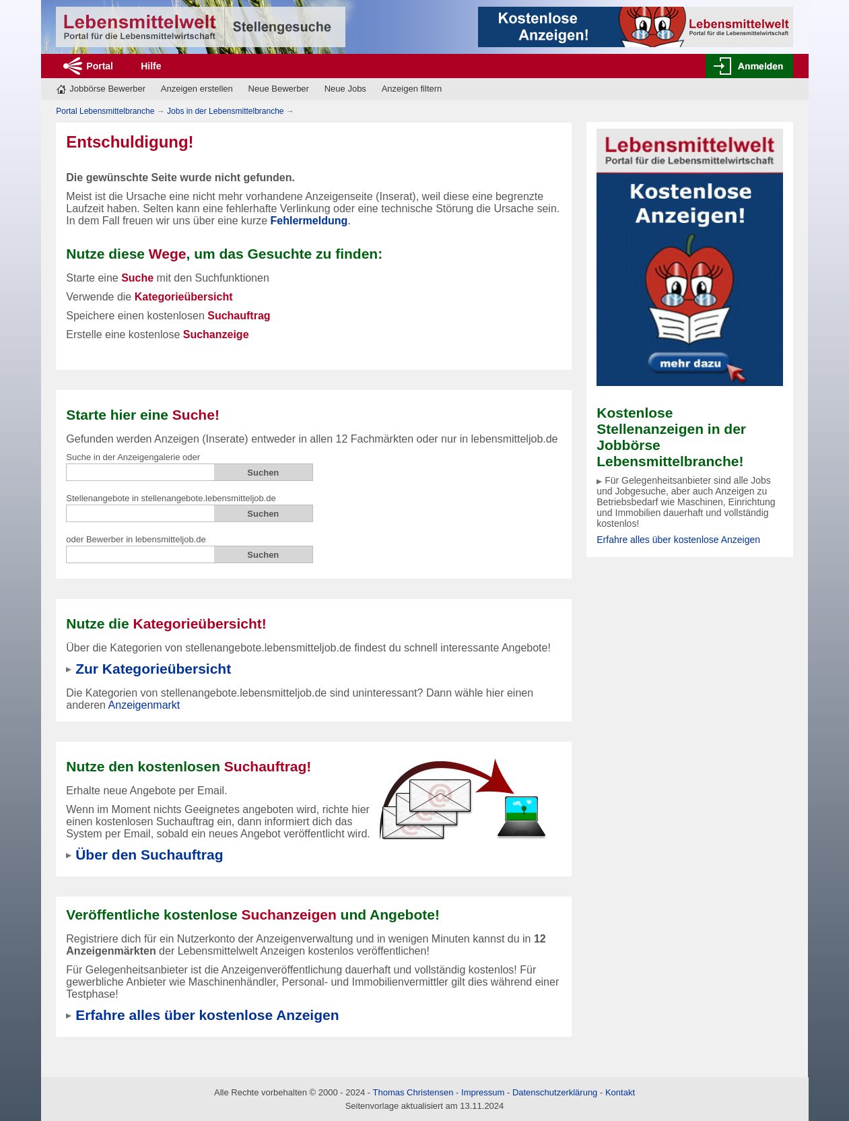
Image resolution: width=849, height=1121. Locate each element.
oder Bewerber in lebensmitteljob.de (135, 539)
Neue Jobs (345, 89)
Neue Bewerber (278, 89)
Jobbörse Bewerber (107, 89)
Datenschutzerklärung (554, 1092)
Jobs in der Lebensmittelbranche (225, 111)
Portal (99, 66)
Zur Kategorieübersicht (153, 668)
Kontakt (620, 1092)
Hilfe (151, 66)
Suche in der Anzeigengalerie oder (133, 457)
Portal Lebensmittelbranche (105, 111)
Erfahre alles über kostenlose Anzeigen (678, 539)
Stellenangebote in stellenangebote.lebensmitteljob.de (171, 498)
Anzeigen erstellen (197, 89)
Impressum (482, 1092)
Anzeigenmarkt (144, 705)
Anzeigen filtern (412, 89)
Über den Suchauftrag (149, 854)
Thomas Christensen (413, 1092)
